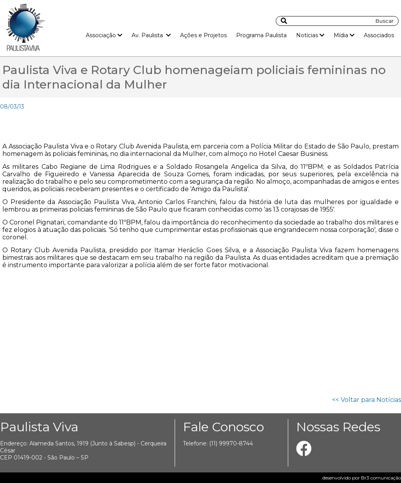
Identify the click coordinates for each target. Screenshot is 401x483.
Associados (379, 35)
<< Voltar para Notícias (366, 399)
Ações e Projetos (203, 35)
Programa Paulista (261, 35)
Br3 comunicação (381, 478)
